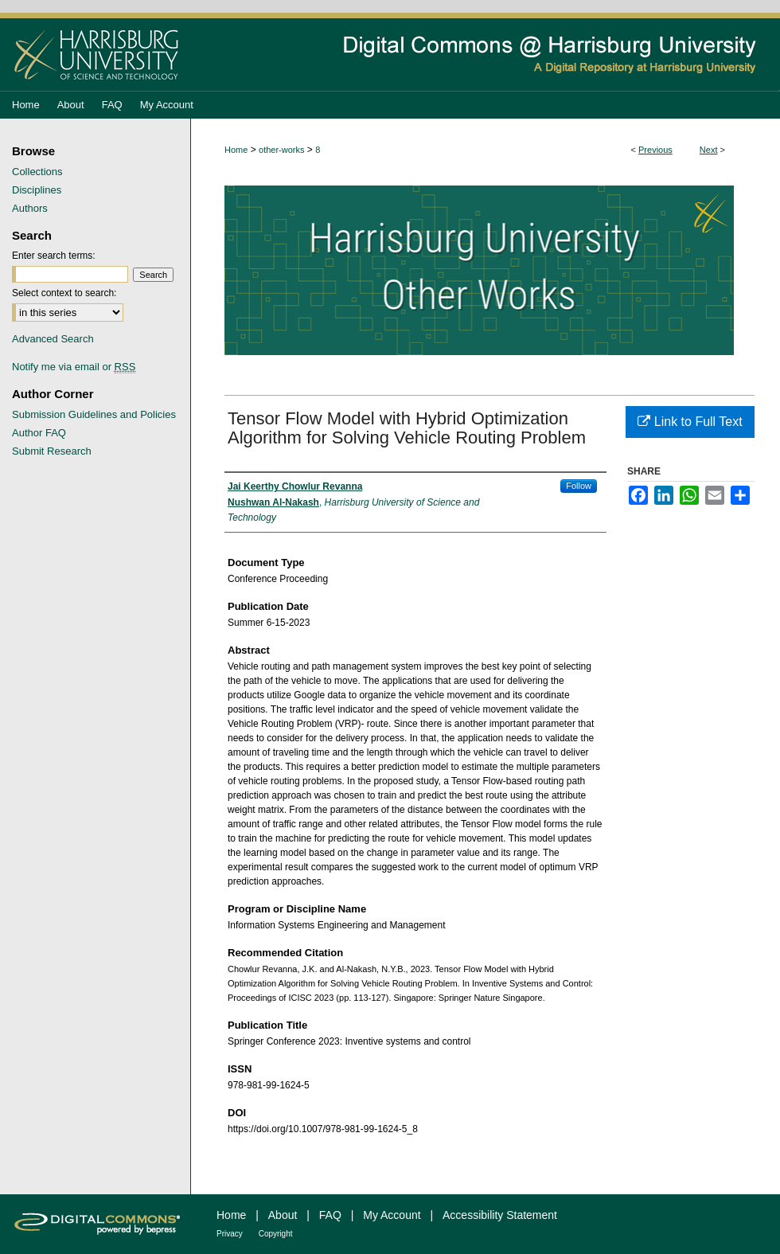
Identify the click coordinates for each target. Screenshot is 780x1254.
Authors (30, 208)
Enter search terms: (54, 255)
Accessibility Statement (500, 1215)
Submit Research (52, 451)
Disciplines (36, 190)
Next (709, 149)
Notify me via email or (73, 367)
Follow (578, 485)
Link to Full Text (690, 421)
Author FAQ (39, 433)
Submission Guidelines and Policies (94, 414)
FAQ (330, 1215)
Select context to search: (64, 293)
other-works (281, 149)
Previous (655, 149)
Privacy (229, 1233)
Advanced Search (53, 339)
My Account (391, 1215)
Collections (37, 172)
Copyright (276, 1233)
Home (236, 149)
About (283, 1215)
